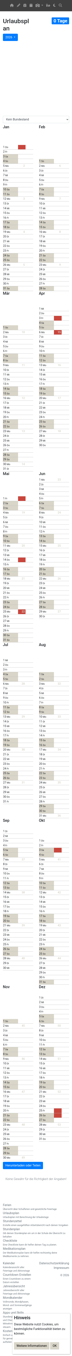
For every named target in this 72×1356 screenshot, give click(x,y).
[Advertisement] (36, 78)
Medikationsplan (36, 1252)
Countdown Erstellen (18, 1278)
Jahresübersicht (18, 1289)
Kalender (18, 1267)
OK (55, 1346)
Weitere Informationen (32, 1346)
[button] (39, 5)
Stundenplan (36, 1232)
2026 (9, 37)
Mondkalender (18, 1303)
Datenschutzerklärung (54, 1263)
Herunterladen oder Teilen (23, 1165)
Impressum (61, 1268)
